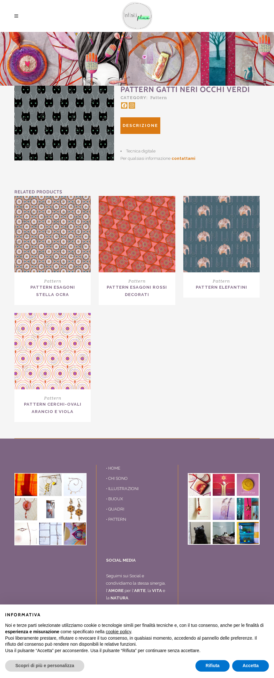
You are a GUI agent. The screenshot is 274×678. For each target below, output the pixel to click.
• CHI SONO (117, 478)
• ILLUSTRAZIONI (122, 488)
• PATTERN (116, 519)
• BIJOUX (114, 498)
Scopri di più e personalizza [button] (44, 665)
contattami (183, 158)
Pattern (158, 97)
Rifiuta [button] (213, 665)
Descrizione (140, 125)
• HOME (113, 468)
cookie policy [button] (118, 631)
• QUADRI (115, 509)
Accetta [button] (250, 665)
